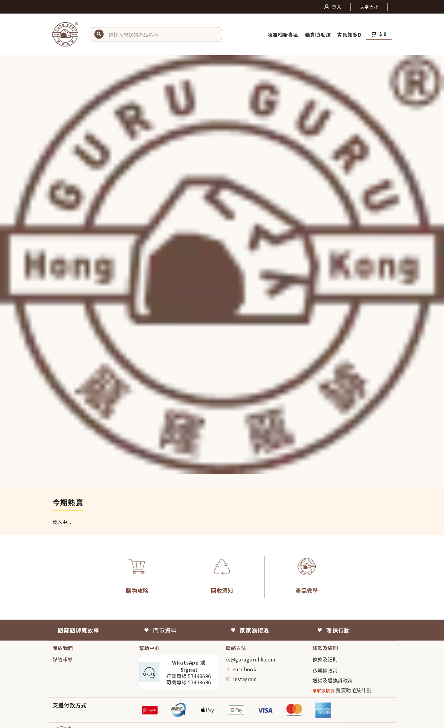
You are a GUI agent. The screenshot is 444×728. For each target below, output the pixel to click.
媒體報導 (62, 659)
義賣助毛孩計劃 (341, 690)
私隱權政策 (325, 670)
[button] (163, 34)
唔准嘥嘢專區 (283, 34)
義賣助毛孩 (318, 34)
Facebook (241, 669)
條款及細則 (325, 659)
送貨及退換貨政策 (332, 680)
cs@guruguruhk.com (251, 659)
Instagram (241, 679)
